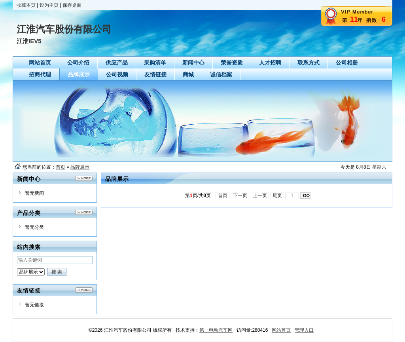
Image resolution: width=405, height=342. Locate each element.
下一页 (240, 195)
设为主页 (49, 5)
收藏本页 (26, 5)
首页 (60, 167)
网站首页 (281, 330)
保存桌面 (71, 5)
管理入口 (304, 330)
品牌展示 (79, 167)
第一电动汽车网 (216, 330)
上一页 (260, 195)
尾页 (277, 195)
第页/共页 (198, 195)
